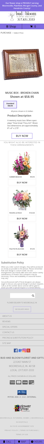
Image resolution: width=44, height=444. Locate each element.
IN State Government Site (22, 426)
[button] (22, 392)
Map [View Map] (22, 441)
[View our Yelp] (28, 351)
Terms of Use (22, 434)
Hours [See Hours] (36, 441)
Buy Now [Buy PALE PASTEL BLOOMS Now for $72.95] (22, 254)
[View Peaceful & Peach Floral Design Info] (22, 199)
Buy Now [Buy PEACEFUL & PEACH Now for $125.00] (22, 218)
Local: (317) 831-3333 (22, 370)
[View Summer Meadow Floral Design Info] (22, 163)
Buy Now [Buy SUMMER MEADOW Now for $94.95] (22, 182)
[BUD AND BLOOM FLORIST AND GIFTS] (22, 20)
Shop (11, 26)
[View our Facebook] (16, 351)
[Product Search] (22, 295)
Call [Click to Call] (7, 441)
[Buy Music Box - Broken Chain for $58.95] (22, 136)
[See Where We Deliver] (22, 309)
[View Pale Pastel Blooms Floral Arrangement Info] (22, 235)
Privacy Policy (11, 430)
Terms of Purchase (29, 430)
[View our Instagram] (24, 351)
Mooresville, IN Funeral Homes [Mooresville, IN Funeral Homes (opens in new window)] (14, 418)
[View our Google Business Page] (20, 351)
